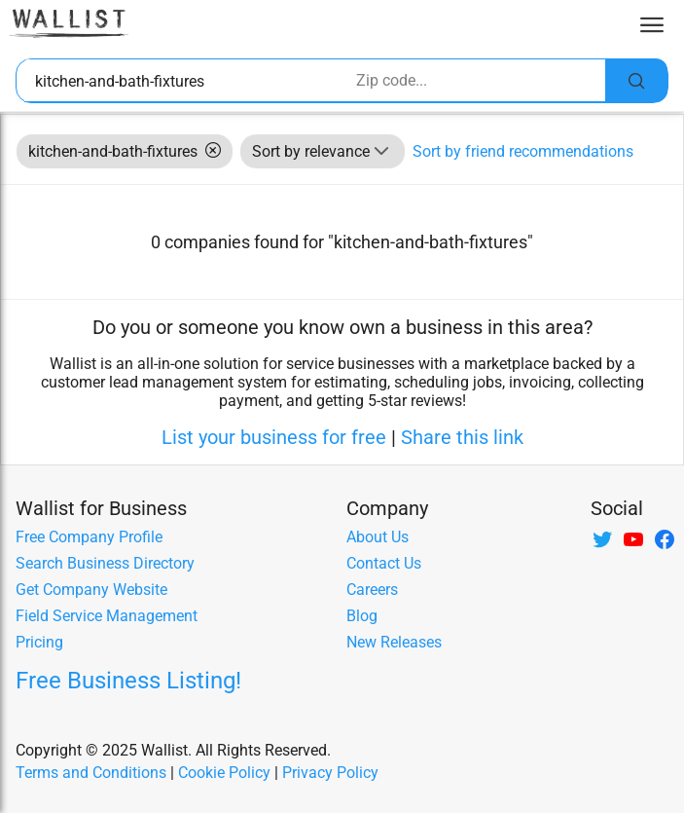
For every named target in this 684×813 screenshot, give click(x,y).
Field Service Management (107, 616)
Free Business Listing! (128, 680)
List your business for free (274, 437)
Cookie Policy (224, 772)
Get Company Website (91, 589)
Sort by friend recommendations (523, 151)
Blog (362, 616)
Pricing (39, 642)
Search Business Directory (105, 563)
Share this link (462, 437)
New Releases (394, 642)
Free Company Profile (89, 537)
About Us (377, 537)
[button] (381, 151)
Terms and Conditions (91, 772)
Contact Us (383, 563)
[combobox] (184, 80)
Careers (372, 589)
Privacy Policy (330, 772)
